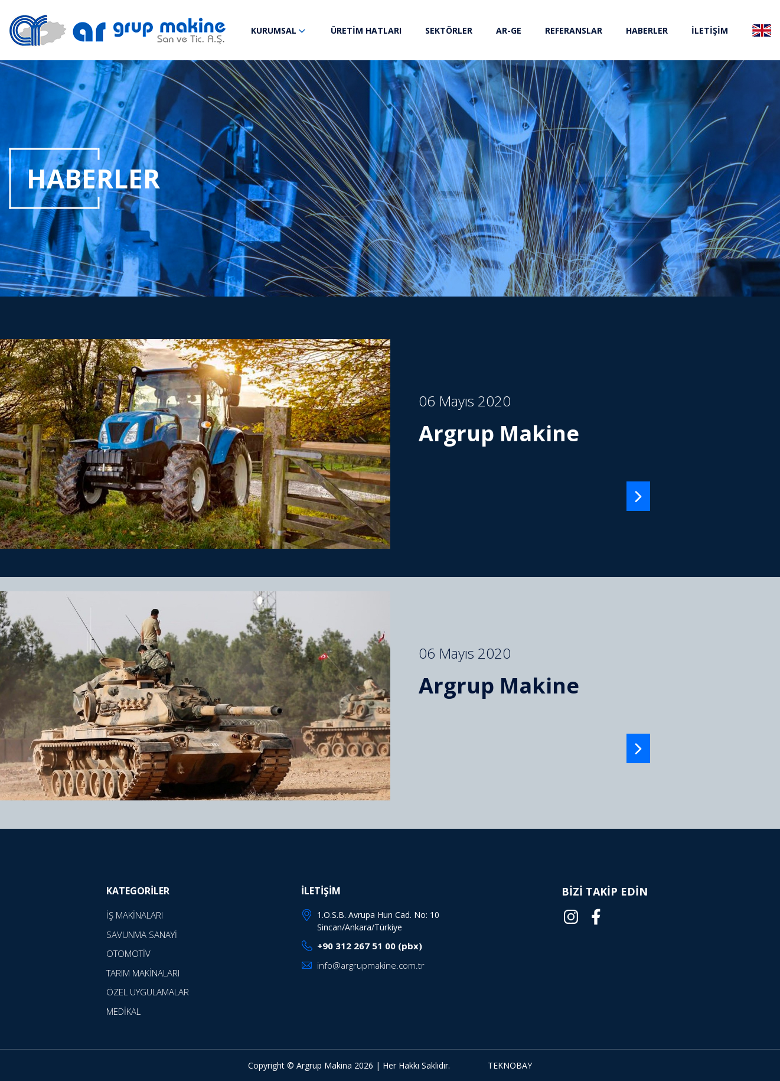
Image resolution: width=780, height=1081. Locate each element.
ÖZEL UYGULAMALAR (147, 992)
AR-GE (508, 30)
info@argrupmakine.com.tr (371, 965)
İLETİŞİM (709, 30)
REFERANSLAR (573, 30)
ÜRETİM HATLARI (366, 30)
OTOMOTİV (128, 953)
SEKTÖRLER (448, 30)
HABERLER (647, 30)
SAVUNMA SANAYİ (141, 934)
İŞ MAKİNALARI (134, 915)
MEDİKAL (123, 1011)
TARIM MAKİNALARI (143, 973)
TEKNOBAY (510, 1065)
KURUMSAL (279, 30)
